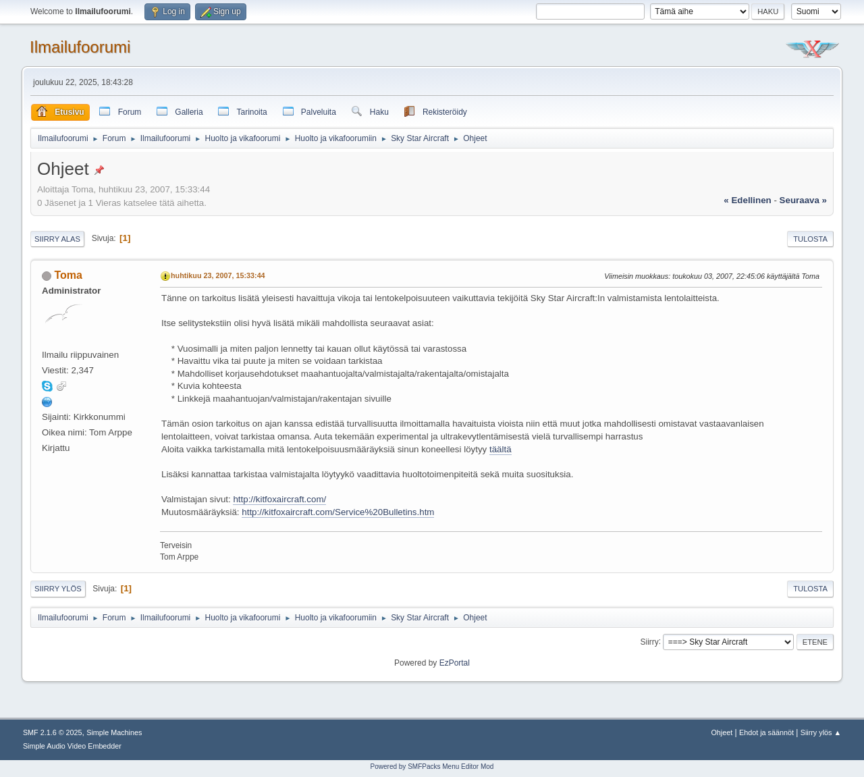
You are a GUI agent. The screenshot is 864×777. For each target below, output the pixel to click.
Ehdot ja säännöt (766, 732)
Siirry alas (57, 239)
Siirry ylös (58, 589)
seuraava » (803, 200)
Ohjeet (721, 732)
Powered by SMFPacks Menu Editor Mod (432, 766)
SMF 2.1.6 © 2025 (52, 732)
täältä (500, 449)
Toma (68, 275)
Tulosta (810, 239)
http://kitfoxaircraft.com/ (279, 499)
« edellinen (747, 200)
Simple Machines (114, 732)
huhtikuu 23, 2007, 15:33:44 (218, 275)
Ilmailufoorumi (80, 47)
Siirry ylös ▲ (821, 732)
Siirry (649, 641)
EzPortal (454, 663)
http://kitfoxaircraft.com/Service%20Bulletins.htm (338, 512)
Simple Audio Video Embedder (72, 746)
